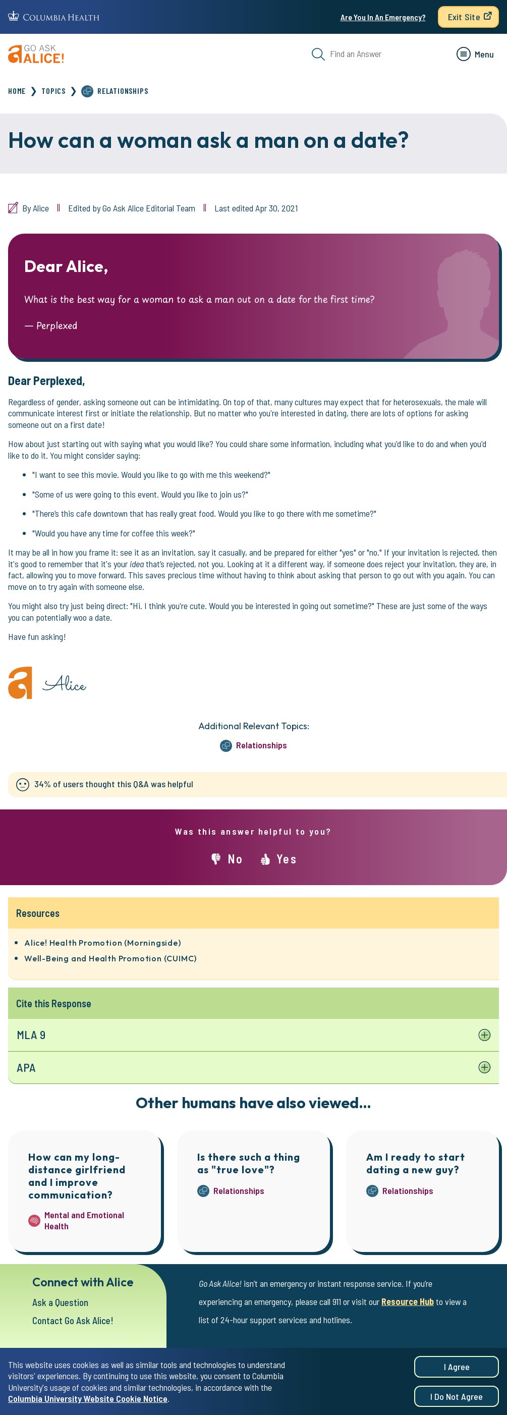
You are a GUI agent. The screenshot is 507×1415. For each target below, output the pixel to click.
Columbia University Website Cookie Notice (87, 1403)
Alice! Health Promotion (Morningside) (102, 943)
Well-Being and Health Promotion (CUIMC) (110, 958)
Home (17, 90)
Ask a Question (60, 1302)
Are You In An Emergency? (383, 17)
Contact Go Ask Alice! (73, 1320)
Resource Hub (407, 1301)
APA (26, 1067)
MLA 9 (31, 1034)
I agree (457, 1371)
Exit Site (464, 16)
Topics (53, 90)
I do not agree (456, 1401)
